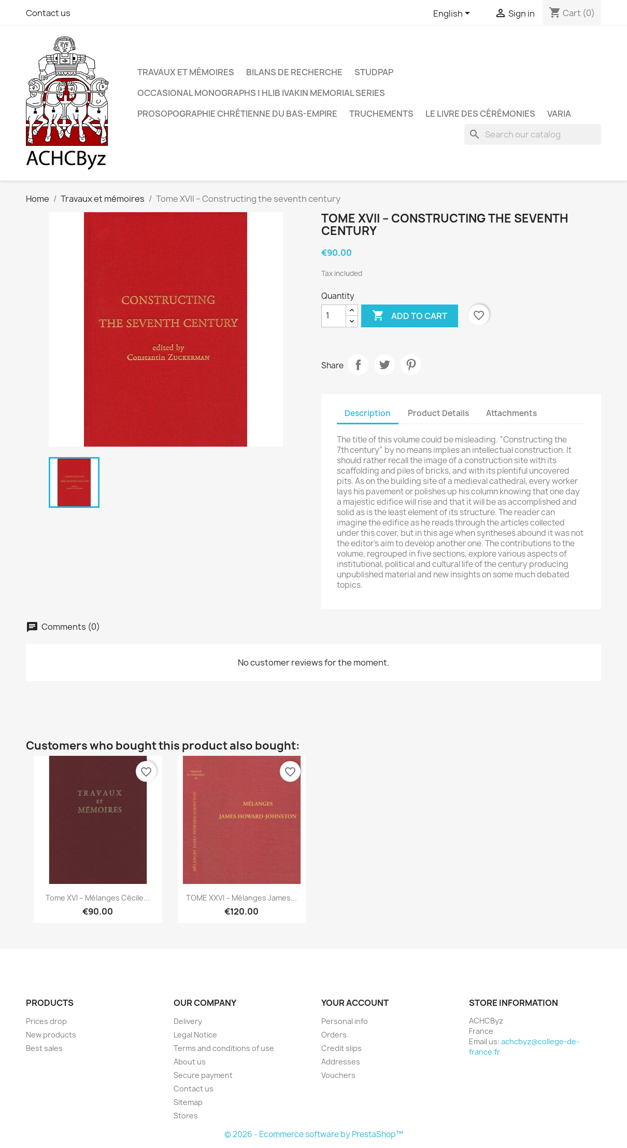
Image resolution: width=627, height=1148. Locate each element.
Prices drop (46, 1021)
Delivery (188, 1021)
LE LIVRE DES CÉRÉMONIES (480, 113)
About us (190, 1062)
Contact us (48, 13)
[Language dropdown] (453, 14)
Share (358, 364)
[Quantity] (333, 316)
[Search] (532, 134)
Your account (355, 1002)
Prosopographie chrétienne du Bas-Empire (237, 113)
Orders (334, 1035)
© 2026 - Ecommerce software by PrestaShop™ (313, 1134)
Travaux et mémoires (185, 72)
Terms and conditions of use (224, 1048)
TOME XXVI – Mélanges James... (241, 898)
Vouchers (338, 1075)
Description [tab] (368, 413)
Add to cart (409, 316)
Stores (186, 1116)
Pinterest (411, 364)
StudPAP (373, 72)
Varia (559, 113)
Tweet (384, 364)
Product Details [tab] (438, 413)
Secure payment (203, 1075)
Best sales (44, 1048)
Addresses (340, 1062)
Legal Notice (195, 1035)
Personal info (344, 1021)
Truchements (381, 113)
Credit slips (341, 1048)
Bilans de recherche (294, 72)
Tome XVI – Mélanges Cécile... (98, 898)
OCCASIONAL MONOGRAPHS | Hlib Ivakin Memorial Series (261, 93)
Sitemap (188, 1102)
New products (51, 1035)
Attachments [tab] (511, 413)
